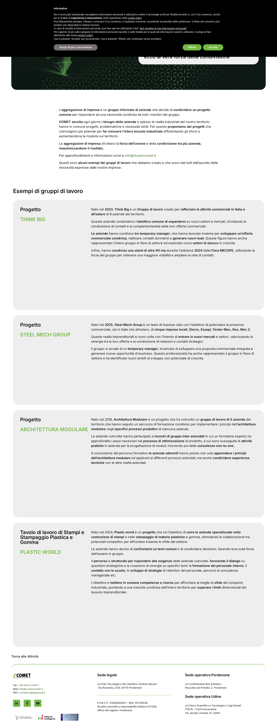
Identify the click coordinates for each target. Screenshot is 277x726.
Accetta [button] (213, 47)
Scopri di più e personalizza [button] (75, 47)
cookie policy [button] (135, 18)
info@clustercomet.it (140, 155)
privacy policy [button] (85, 35)
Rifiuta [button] (192, 47)
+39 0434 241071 (28, 685)
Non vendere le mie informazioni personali (163, 28)
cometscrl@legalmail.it (32, 692)
